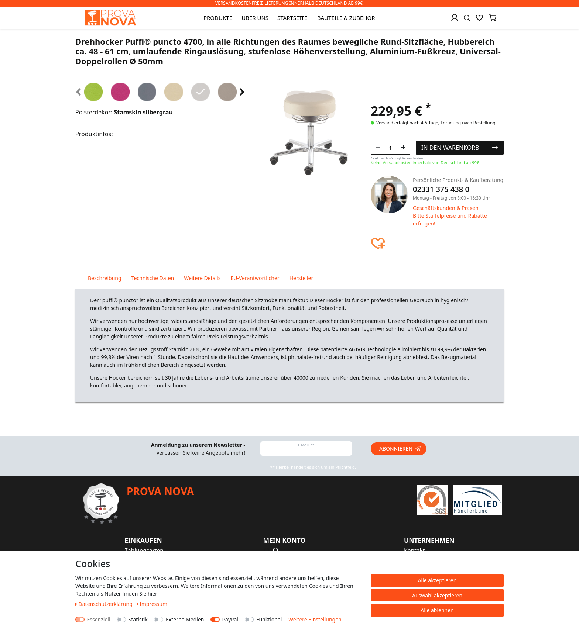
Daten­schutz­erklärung (104, 603)
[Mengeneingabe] (390, 147)
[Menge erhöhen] (403, 147)
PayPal (230, 619)
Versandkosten (412, 158)
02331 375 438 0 (441, 189)
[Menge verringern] (377, 147)
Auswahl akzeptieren (437, 595)
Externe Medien (185, 619)
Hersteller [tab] (302, 278)
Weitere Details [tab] (202, 278)
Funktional (269, 619)
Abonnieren (400, 448)
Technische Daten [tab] (152, 278)
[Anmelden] (454, 17)
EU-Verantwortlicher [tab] (254, 278)
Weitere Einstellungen (315, 619)
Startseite (292, 17)
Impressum (152, 603)
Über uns (254, 17)
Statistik (138, 619)
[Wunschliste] (479, 17)
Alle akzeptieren (437, 580)
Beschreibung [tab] (104, 278)
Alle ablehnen (437, 610)
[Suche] (467, 17)
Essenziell (98, 619)
